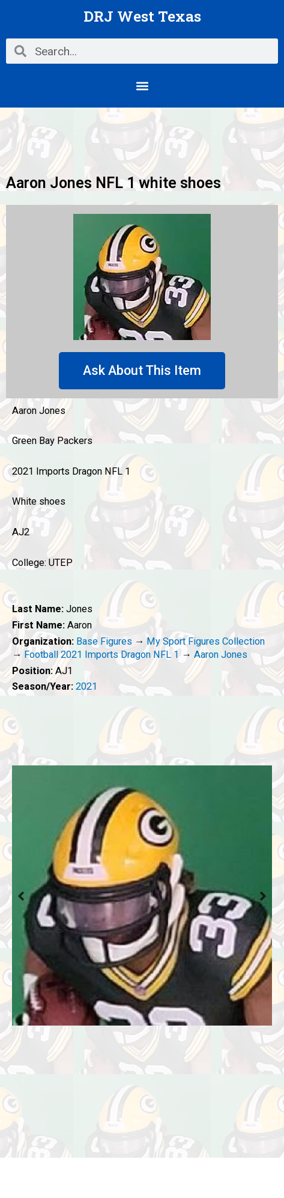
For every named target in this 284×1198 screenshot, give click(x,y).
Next (263, 896)
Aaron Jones (220, 654)
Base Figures (104, 641)
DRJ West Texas (142, 16)
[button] (142, 86)
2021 (86, 686)
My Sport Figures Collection (206, 641)
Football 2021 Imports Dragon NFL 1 (101, 654)
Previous (21, 896)
